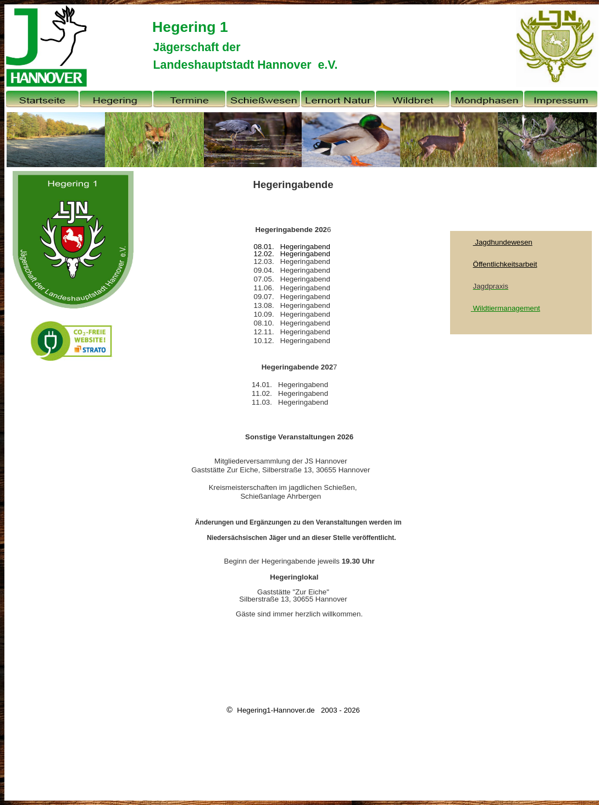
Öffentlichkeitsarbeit (505, 264)
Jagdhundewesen (503, 242)
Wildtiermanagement (506, 308)
